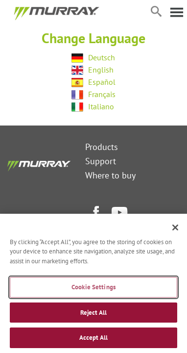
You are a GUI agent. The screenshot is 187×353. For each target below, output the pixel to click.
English (101, 70)
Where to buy (110, 175)
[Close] (175, 227)
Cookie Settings (93, 287)
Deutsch (101, 57)
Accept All (93, 337)
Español (102, 82)
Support (100, 161)
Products (101, 146)
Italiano (101, 106)
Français (102, 94)
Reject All (93, 312)
